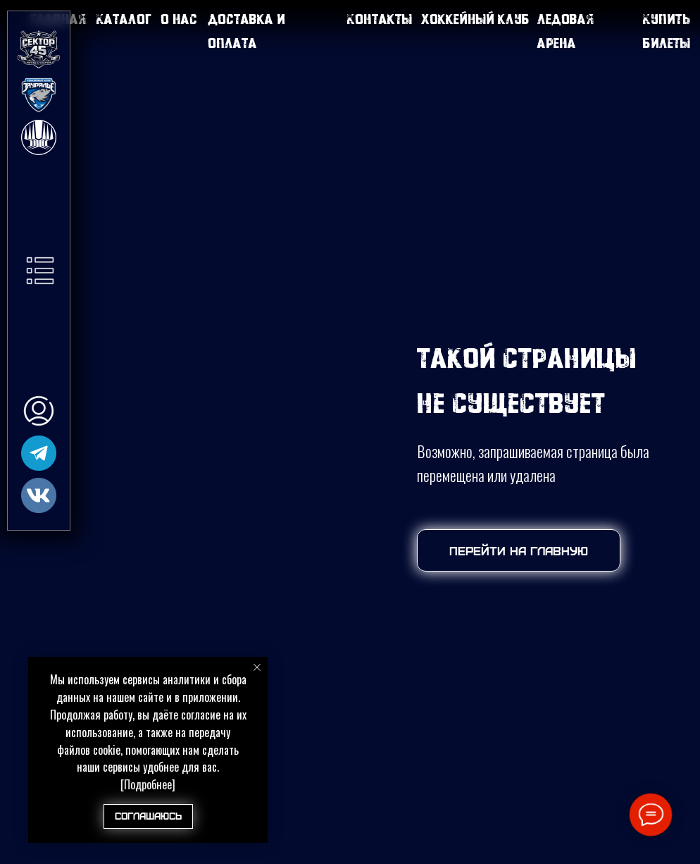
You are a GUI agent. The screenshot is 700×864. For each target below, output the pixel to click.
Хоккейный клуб (475, 18)
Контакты (379, 18)
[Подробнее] (147, 784)
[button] (40, 270)
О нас (179, 18)
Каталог (123, 18)
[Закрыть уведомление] (257, 667)
